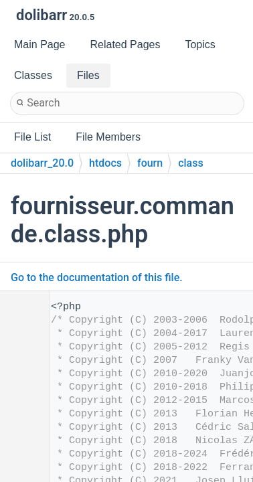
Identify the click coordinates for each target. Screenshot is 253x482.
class (190, 163)
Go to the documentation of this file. (97, 277)
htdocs (105, 163)
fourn (150, 163)
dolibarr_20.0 (42, 163)
